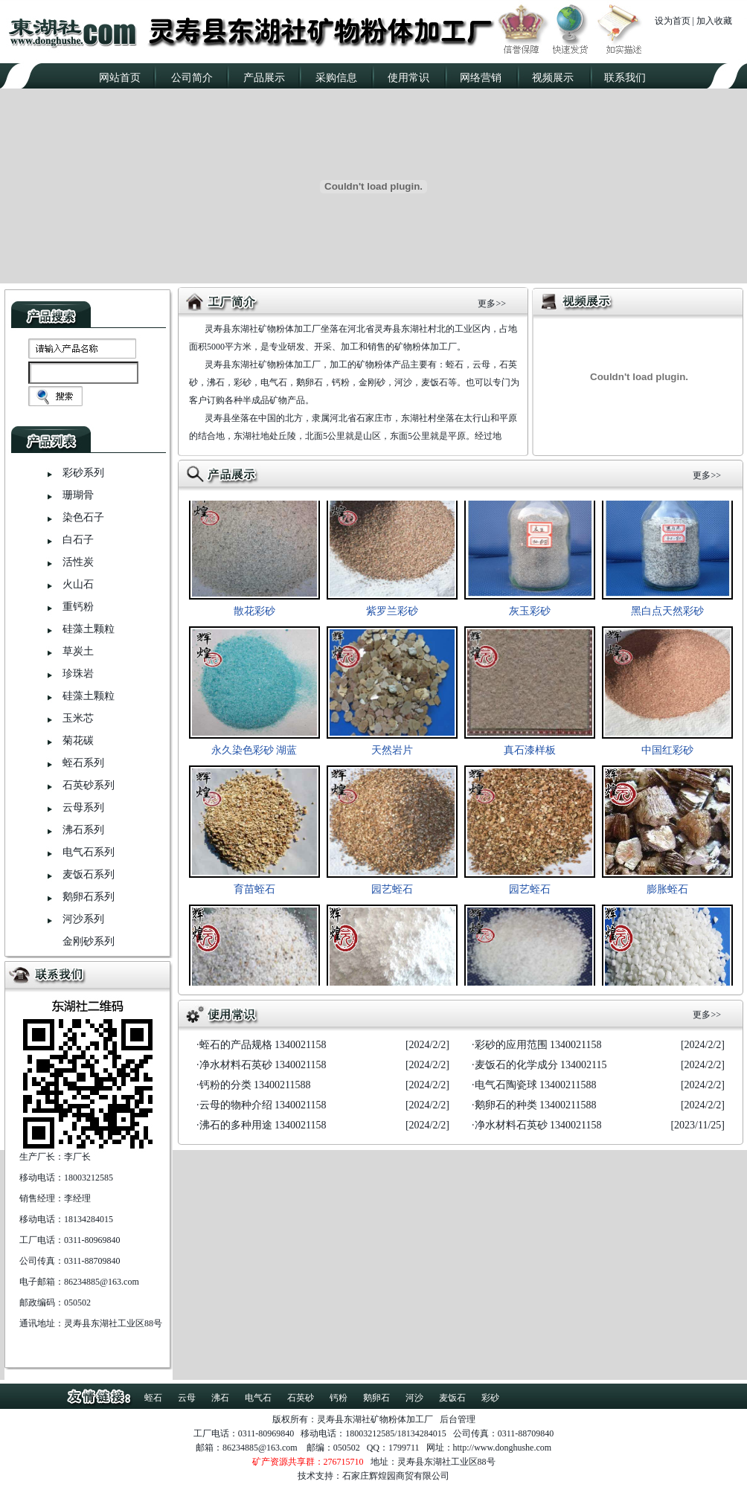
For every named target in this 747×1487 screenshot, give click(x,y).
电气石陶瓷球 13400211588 (536, 1085)
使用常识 (408, 77)
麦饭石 (452, 1398)
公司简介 (192, 77)
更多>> (492, 303)
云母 (187, 1398)
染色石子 (83, 517)
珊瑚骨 (78, 495)
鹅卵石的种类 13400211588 (536, 1105)
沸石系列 (83, 829)
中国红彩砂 (667, 754)
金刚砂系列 (88, 941)
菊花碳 (78, 740)
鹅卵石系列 (88, 896)
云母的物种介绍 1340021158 (263, 1105)
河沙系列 (83, 919)
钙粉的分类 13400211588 (255, 1085)
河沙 (414, 1398)
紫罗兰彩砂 (392, 615)
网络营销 (480, 77)
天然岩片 (392, 754)
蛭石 (153, 1398)
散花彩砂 (254, 615)
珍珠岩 (78, 673)
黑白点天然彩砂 (667, 615)
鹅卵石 (376, 1398)
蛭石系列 (83, 762)
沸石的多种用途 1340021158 (263, 1125)
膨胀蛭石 (667, 893)
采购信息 (336, 77)
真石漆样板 (530, 754)
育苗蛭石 (254, 893)
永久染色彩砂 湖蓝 (254, 754)
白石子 (78, 539)
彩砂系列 (83, 472)
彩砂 (490, 1398)
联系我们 (625, 77)
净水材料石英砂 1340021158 (263, 1064)
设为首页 (672, 21)
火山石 (78, 584)
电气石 (258, 1398)
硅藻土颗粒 (88, 629)
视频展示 (553, 77)
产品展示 (264, 77)
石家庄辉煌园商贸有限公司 (395, 1476)
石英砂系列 (88, 785)
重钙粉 (78, 606)
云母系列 (83, 807)
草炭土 (78, 651)
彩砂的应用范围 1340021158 (538, 1044)
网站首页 (120, 77)
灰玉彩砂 (530, 615)
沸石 (220, 1398)
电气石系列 (88, 852)
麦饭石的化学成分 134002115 (541, 1064)
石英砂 (300, 1398)
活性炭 (78, 562)
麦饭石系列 (88, 874)
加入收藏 (714, 21)
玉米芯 (78, 718)
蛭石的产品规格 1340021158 (263, 1044)
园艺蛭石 (392, 893)
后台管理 (457, 1419)
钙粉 (338, 1398)
